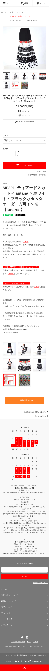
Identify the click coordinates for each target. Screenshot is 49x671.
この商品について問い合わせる (36, 412)
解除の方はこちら (40, 583)
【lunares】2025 (31, 20)
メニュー (8, 3)
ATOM (35, 642)
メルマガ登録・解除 (18, 642)
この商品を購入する (24, 400)
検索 (24, 3)
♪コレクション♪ (15, 20)
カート (40, 3)
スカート (20, 12)
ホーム (3, 12)
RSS (29, 642)
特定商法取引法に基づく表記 (15, 646)
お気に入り (24, 115)
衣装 (11, 12)
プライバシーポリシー (36, 646)
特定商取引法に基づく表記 (37, 175)
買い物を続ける (42, 416)
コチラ (25, 242)
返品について (41, 171)
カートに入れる (24, 165)
